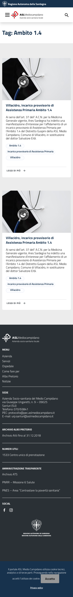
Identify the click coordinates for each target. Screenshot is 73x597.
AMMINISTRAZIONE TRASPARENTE (21, 468)
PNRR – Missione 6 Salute (18, 482)
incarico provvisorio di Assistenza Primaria (30, 151)
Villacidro (15, 157)
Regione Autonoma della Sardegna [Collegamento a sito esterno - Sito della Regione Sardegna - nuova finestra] (27, 4)
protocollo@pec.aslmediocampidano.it (31, 412)
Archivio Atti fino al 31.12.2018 (21, 435)
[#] (4, 510)
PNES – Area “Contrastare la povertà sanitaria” (31, 490)
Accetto (50, 578)
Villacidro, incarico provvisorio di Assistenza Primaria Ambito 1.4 (30, 107)
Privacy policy (36, 587)
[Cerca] (67, 15)
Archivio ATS (10, 474)
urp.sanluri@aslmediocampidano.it (32, 416)
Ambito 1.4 (15, 145)
